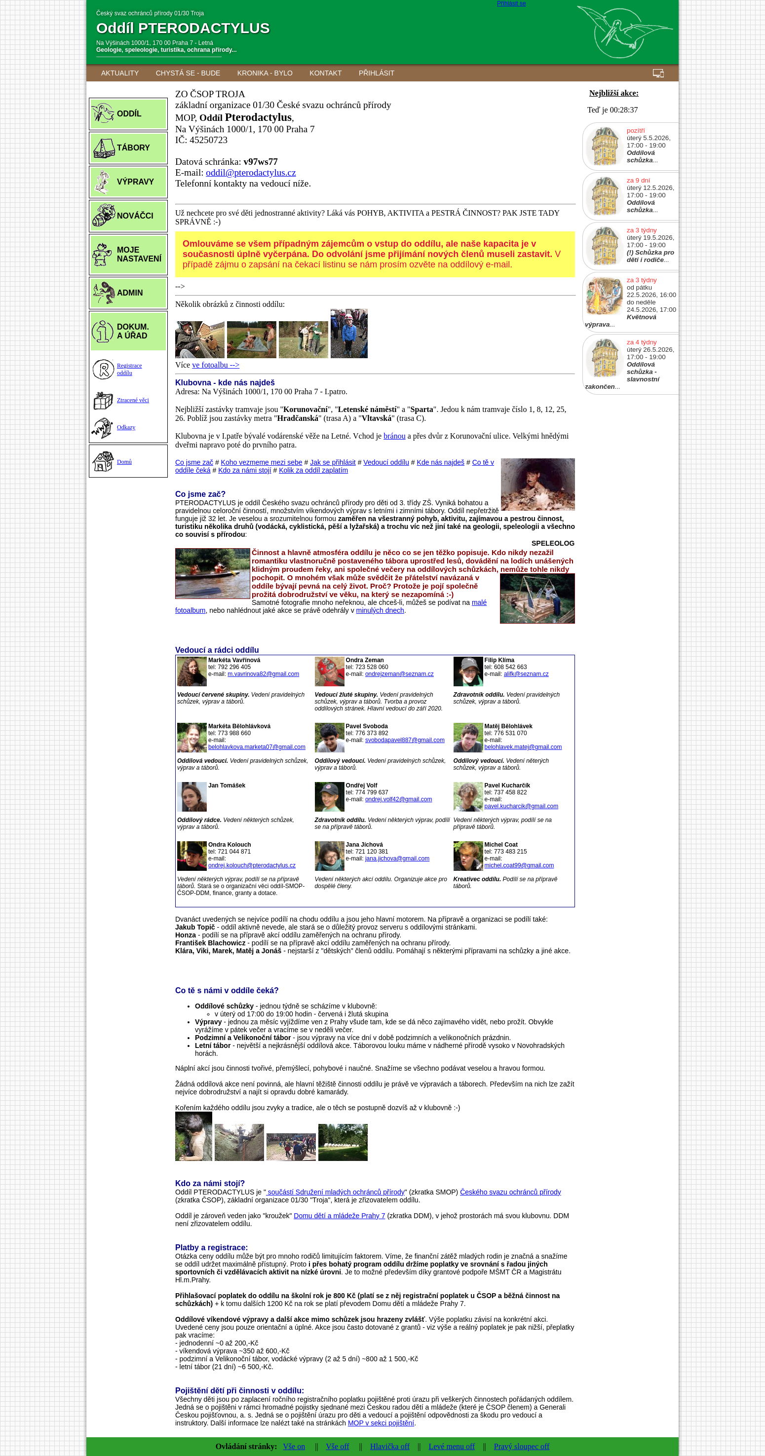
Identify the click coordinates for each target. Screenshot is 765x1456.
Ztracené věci (133, 400)
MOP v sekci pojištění (381, 1423)
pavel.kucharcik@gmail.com (522, 806)
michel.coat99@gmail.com (519, 865)
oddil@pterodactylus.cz (251, 172)
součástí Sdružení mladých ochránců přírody (335, 1192)
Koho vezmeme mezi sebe (262, 462)
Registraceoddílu (129, 369)
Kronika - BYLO (265, 73)
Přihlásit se (511, 3)
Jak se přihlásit (333, 462)
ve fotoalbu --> (215, 365)
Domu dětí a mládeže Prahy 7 (339, 1216)
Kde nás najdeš (441, 462)
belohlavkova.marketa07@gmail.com (257, 747)
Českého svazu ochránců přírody (510, 1192)
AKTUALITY (120, 73)
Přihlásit (376, 73)
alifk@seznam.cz (526, 674)
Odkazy (126, 427)
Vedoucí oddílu (386, 462)
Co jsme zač (194, 462)
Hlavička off (390, 1446)
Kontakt (325, 73)
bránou (394, 436)
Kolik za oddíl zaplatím (313, 470)
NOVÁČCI (135, 216)
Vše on (294, 1446)
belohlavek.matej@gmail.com (523, 747)
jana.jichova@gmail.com (397, 858)
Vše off (337, 1446)
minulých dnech (380, 610)
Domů (124, 461)
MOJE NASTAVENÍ (139, 254)
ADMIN (130, 293)
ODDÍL (129, 114)
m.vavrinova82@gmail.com (263, 674)
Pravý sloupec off (522, 1446)
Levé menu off (451, 1446)
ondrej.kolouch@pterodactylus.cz (252, 865)
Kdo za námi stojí (244, 470)
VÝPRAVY (135, 182)
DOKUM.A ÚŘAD (133, 331)
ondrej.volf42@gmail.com (398, 799)
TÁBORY (133, 148)
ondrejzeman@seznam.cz (399, 674)
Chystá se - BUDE (188, 73)
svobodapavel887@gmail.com (405, 740)
